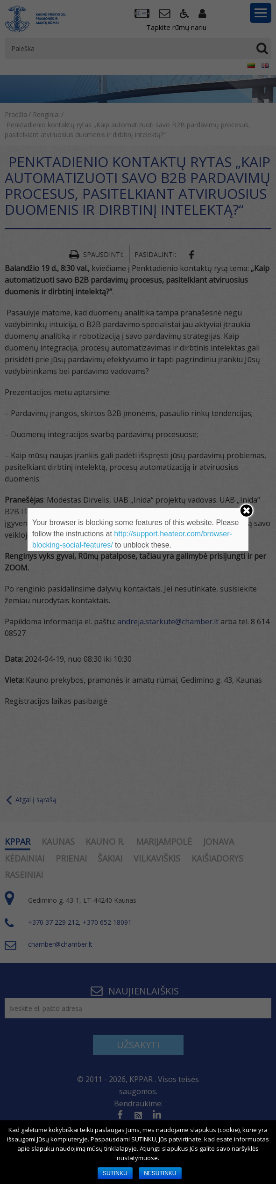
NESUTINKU (160, 1173)
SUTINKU (115, 1173)
